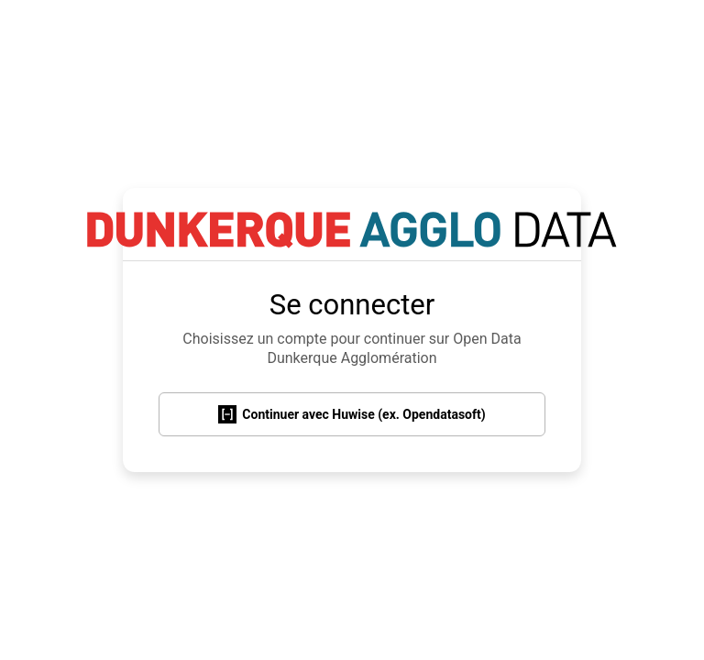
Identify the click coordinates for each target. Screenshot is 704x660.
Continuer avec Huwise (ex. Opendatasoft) (351, 414)
